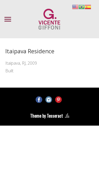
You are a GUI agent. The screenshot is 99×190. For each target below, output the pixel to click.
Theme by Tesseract (46, 116)
